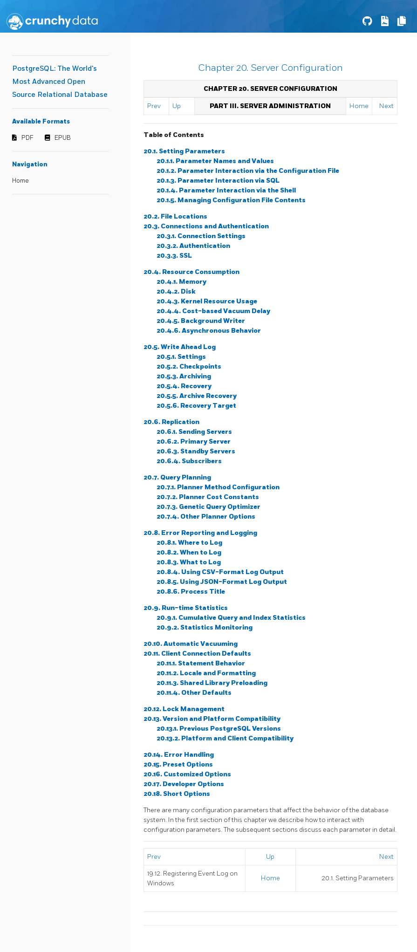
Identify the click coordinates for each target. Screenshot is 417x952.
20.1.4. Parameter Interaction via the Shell (226, 190)
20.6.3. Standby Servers (196, 451)
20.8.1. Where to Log (189, 543)
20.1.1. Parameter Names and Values (215, 161)
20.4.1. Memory (181, 282)
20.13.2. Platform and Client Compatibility (225, 738)
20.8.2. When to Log (189, 552)
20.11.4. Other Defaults (194, 693)
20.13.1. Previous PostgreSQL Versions (219, 729)
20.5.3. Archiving (184, 376)
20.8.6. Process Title (191, 592)
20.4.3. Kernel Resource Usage (207, 301)
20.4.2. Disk (176, 291)
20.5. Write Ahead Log (180, 347)
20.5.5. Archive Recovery (197, 396)
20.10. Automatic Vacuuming (191, 644)
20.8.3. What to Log (189, 562)
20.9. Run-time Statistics (186, 608)
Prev (154, 106)
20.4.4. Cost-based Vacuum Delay (213, 311)
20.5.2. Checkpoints (189, 366)
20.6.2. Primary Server (194, 441)
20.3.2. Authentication (193, 246)
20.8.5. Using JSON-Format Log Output (222, 582)
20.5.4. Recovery (184, 386)
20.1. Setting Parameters (184, 151)
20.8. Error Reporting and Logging (200, 533)
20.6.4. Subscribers (189, 461)
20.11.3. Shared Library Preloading (212, 683)
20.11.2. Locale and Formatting (206, 673)
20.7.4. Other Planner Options (206, 517)
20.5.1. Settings (181, 357)
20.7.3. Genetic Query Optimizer (208, 507)
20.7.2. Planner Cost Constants (208, 497)
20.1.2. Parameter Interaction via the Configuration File (248, 171)
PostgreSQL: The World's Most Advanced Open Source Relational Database (60, 81)
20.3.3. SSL (174, 256)
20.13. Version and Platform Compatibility (212, 719)
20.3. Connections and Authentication (206, 226)
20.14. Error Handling (179, 755)
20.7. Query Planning (177, 477)
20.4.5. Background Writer (201, 321)
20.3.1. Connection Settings (201, 236)
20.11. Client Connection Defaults (197, 653)
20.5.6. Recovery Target (196, 406)
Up (176, 106)
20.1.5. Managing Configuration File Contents (231, 200)
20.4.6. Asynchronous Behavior (209, 331)
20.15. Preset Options (178, 764)
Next (386, 106)
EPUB (63, 138)
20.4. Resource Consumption (191, 272)
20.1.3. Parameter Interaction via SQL (218, 181)
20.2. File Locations (175, 216)
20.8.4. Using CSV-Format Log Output (220, 572)
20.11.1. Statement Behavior (201, 663)
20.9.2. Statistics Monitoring (205, 627)
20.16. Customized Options (187, 774)
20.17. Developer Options (184, 784)
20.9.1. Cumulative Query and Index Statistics (231, 618)
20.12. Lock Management (184, 709)
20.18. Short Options (177, 794)
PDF (27, 138)
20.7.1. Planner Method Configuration (218, 487)
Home (20, 181)
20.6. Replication (171, 422)
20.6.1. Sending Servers (194, 432)
